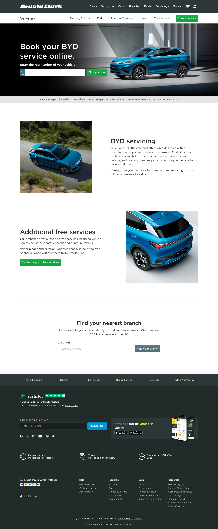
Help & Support (34, 380)
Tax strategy (174, 495)
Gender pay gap (176, 484)
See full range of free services (40, 262)
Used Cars (154, 380)
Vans (121, 6)
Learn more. (172, 99)
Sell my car (107, 6)
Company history (118, 492)
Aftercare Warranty (122, 18)
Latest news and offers (34, 420)
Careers (64, 380)
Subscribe (97, 426)
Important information (150, 499)
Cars (92, 6)
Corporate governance (180, 492)
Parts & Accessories (184, 380)
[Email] (53, 426)
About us (114, 484)
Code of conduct (177, 506)
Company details (177, 499)
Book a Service (124, 380)
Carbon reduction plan (180, 502)
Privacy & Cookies (148, 492)
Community (115, 495)
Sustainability (116, 499)
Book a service (187, 18)
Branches (134, 6)
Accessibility (86, 492)
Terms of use (145, 488)
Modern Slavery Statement (182, 488)
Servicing (161, 6)
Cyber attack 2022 (148, 495)
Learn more (120, 428)
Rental (148, 6)
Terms (142, 484)
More (176, 6)
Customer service (88, 488)
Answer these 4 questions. (130, 518)
